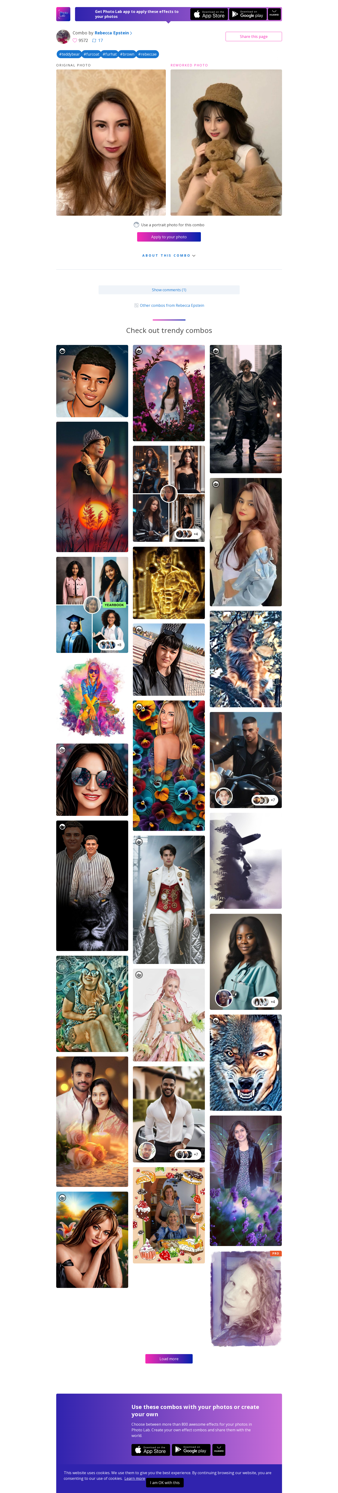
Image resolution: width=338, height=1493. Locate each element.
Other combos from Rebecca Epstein (169, 305)
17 (97, 40)
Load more (169, 1358)
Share (254, 36)
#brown (127, 54)
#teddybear (69, 54)
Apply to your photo (169, 236)
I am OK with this (165, 1482)
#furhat (110, 54)
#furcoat (91, 54)
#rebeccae (147, 54)
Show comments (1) (169, 289)
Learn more (134, 1478)
